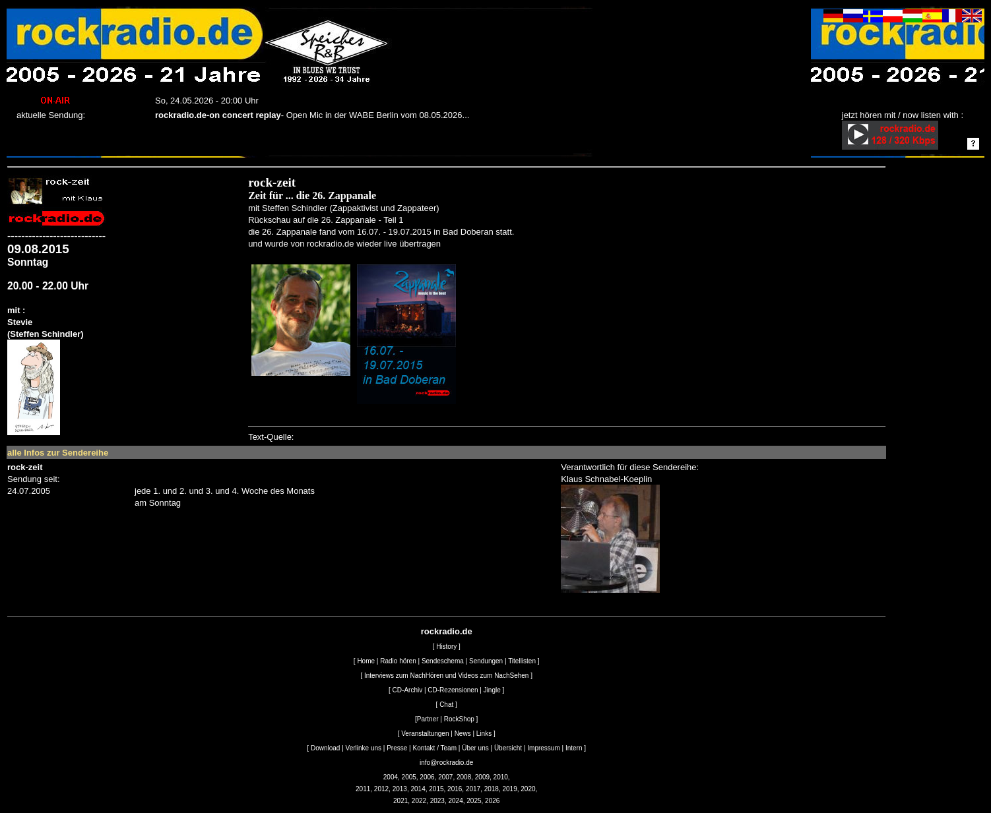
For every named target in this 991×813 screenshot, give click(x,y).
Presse (397, 748)
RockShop (459, 719)
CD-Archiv (408, 690)
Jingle (492, 690)
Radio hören (398, 661)
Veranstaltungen (425, 733)
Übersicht (508, 748)
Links (484, 733)
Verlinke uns (363, 748)
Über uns (475, 748)
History (446, 646)
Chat (446, 704)
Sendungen (486, 661)
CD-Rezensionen (453, 690)
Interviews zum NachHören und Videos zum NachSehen (446, 675)
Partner (428, 719)
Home (366, 661)
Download (325, 748)
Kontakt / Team (434, 748)
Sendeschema (443, 661)
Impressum (543, 748)
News (463, 733)
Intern (574, 748)
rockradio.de (446, 631)
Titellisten (522, 661)
